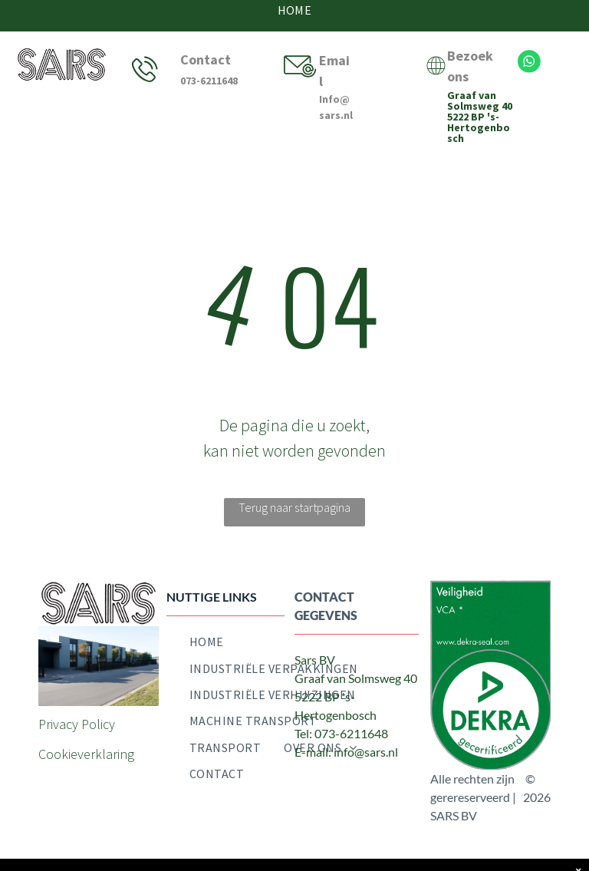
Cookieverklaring (86, 754)
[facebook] (306, 783)
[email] (376, 783)
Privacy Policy (76, 724)
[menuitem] (206, 642)
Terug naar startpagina (294, 507)
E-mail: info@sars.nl (346, 751)
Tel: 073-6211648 (341, 733)
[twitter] (341, 783)
